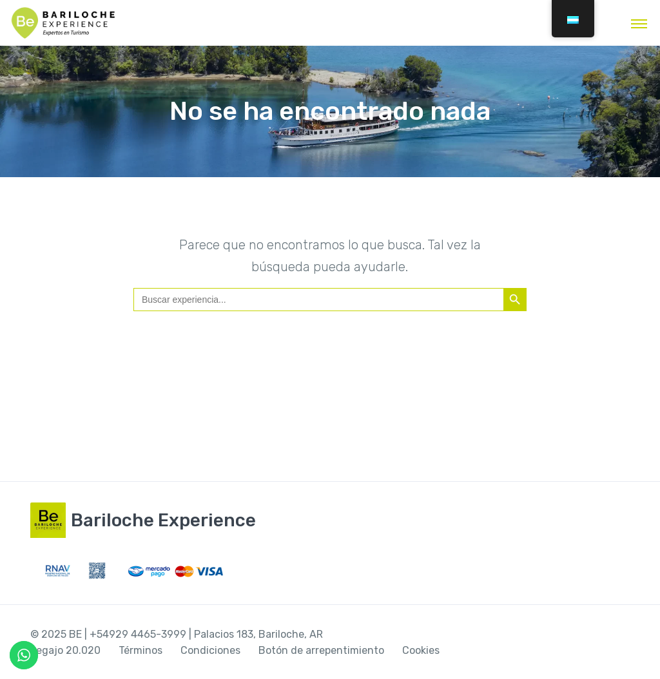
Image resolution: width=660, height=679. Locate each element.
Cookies (421, 650)
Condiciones (210, 650)
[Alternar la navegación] (639, 23)
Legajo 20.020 (65, 650)
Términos (140, 650)
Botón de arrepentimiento (321, 650)
